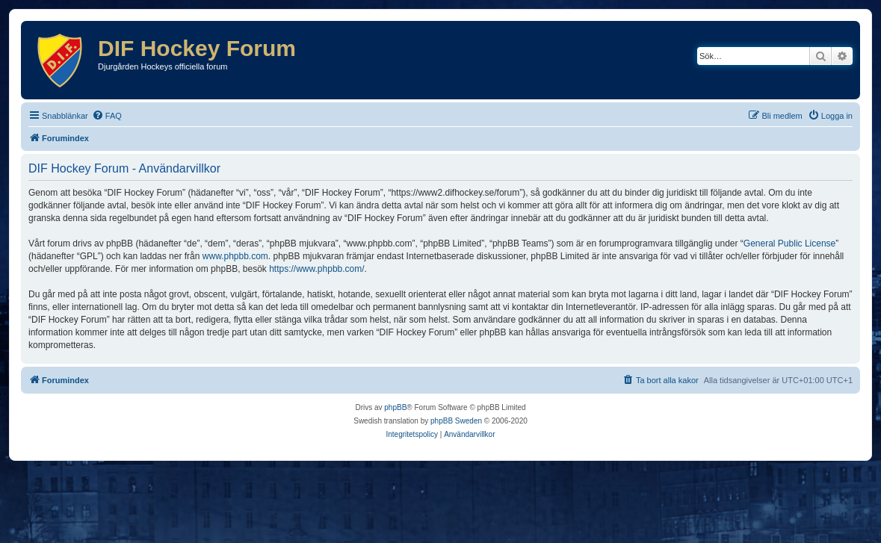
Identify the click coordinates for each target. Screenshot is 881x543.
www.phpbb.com (235, 256)
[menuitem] (107, 116)
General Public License (789, 243)
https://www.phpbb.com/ (316, 269)
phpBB (395, 407)
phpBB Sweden (456, 421)
